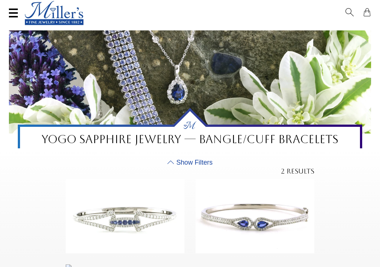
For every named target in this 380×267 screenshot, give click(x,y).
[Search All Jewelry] (296, 7)
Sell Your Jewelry (130, 6)
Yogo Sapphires (97, 28)
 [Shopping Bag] (365, 7)
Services (175, 6)
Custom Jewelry (345, 28)
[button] (351, 6)
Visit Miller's (79, 6)
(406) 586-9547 (34, 6)
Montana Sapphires (147, 28)
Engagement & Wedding (207, 28)
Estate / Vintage (262, 28)
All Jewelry (303, 28)
